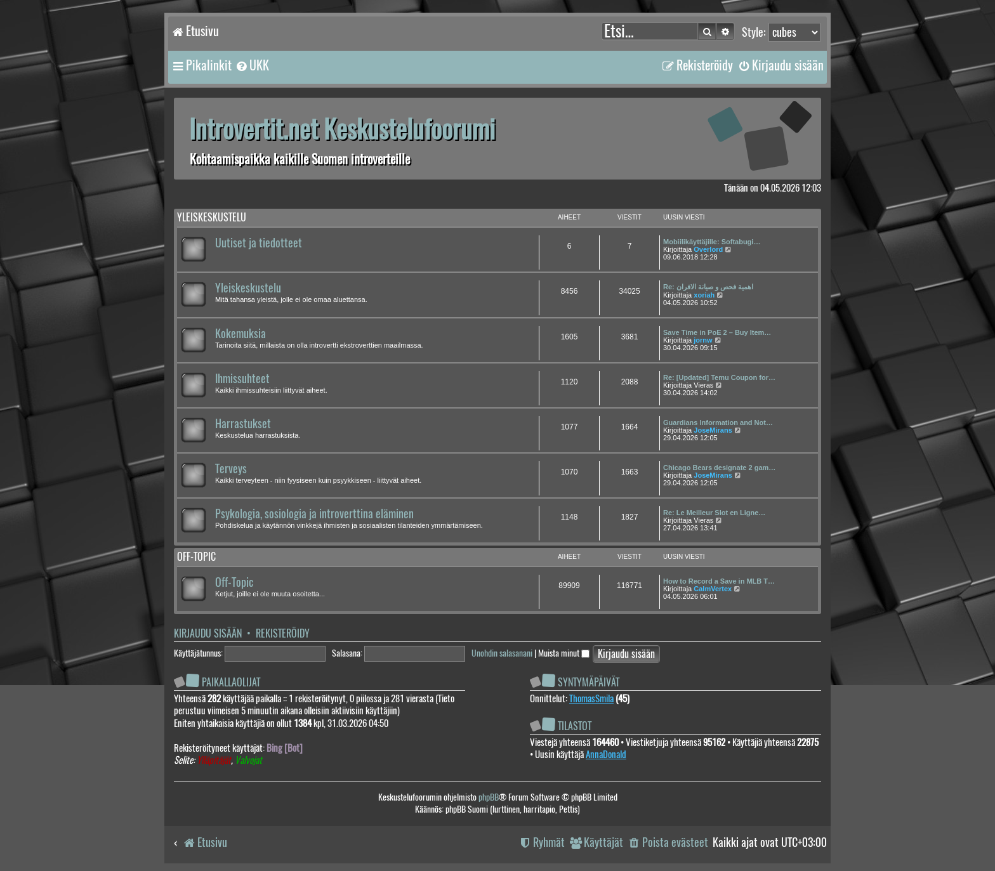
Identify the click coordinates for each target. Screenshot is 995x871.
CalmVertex (713, 589)
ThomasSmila (591, 698)
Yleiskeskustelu (211, 217)
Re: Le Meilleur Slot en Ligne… (714, 512)
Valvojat (248, 760)
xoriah (704, 295)
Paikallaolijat (231, 682)
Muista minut (564, 653)
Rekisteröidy (283, 633)
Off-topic (196, 556)
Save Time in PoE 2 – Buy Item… (717, 332)
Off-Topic (234, 582)
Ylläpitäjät (214, 760)
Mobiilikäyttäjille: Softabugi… (711, 242)
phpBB (488, 797)
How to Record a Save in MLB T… (719, 581)
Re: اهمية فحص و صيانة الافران (708, 287)
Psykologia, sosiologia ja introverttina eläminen (314, 513)
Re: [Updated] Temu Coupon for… (719, 377)
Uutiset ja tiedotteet (258, 243)
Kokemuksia (240, 333)
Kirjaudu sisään (208, 633)
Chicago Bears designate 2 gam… (719, 467)
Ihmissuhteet (242, 378)
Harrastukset (243, 423)
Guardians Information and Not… (718, 422)
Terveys (231, 468)
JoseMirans (713, 430)
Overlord (708, 249)
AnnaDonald (606, 754)
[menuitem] (252, 65)
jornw (703, 340)
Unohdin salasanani (501, 653)
